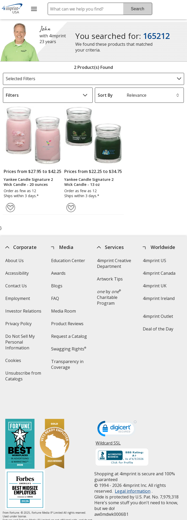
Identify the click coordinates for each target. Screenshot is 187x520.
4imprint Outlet (158, 316)
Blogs (56, 286)
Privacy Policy (19, 325)
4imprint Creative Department (114, 263)
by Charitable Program (109, 297)
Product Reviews (67, 324)
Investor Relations (24, 312)
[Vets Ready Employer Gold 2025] (54, 421)
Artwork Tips (110, 279)
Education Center (68, 260)
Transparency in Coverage (68, 366)
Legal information (132, 468)
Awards (58, 273)
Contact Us (16, 286)
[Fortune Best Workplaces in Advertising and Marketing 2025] (20, 421)
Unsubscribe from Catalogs (23, 377)
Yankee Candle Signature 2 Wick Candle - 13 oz (89, 182)
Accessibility (17, 273)
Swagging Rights (68, 349)
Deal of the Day (158, 329)
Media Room (63, 311)
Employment (18, 298)
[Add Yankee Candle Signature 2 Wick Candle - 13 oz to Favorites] (71, 207)
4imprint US (154, 260)
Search (137, 9)
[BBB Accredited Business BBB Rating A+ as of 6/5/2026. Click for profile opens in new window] (122, 434)
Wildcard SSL (108, 422)
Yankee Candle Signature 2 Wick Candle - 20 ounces (28, 182)
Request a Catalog (69, 336)
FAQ (55, 298)
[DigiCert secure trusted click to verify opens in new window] (117, 407)
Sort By (105, 95)
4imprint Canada (159, 273)
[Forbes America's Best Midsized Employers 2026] (25, 467)
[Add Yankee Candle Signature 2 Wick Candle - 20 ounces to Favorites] (10, 207)
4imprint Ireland (159, 298)
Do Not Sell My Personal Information (25, 343)
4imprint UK (154, 286)
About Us (15, 260)
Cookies (14, 362)
